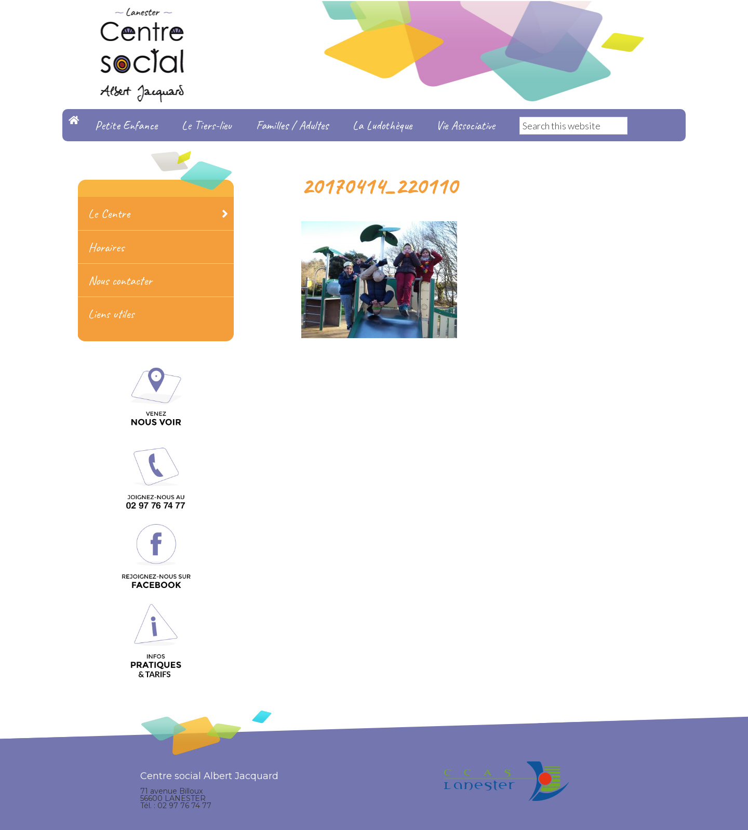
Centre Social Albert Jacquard (374, 20)
